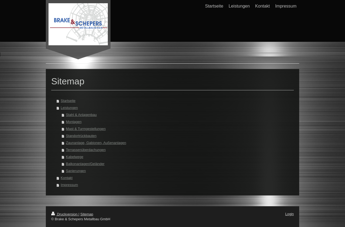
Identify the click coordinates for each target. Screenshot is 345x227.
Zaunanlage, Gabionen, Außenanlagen (96, 143)
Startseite (68, 101)
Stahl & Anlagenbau (81, 115)
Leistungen (69, 108)
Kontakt (67, 178)
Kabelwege (74, 157)
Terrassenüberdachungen (86, 150)
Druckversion (64, 214)
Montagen (74, 122)
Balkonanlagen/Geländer (85, 164)
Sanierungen (76, 171)
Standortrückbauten (81, 136)
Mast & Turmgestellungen (86, 129)
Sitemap (86, 214)
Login (289, 214)
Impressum (69, 185)
